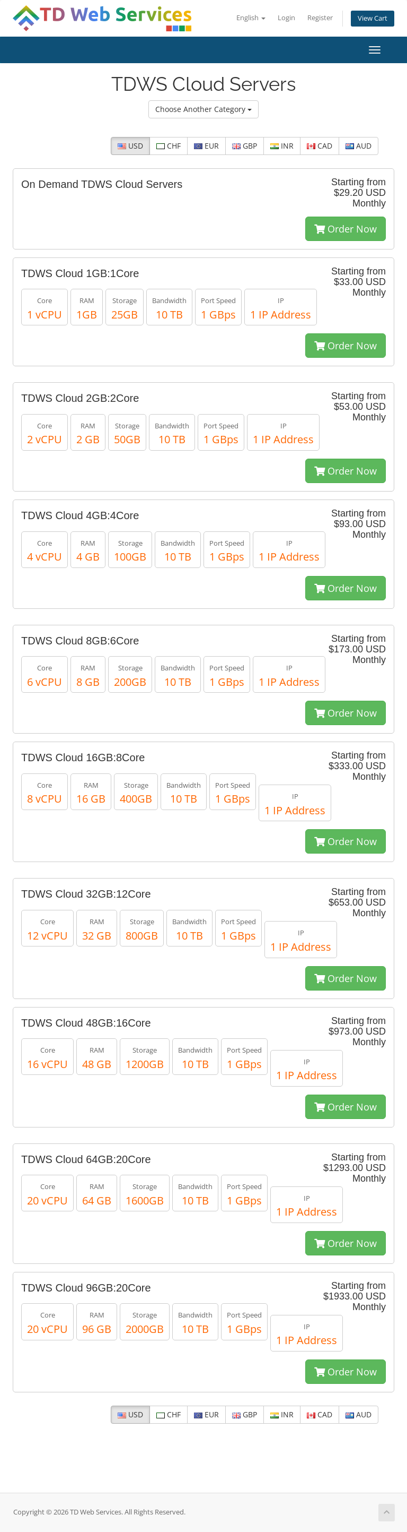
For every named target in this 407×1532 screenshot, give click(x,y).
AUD (358, 146)
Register (320, 17)
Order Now (345, 228)
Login (286, 17)
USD (130, 146)
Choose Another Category (203, 109)
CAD (319, 146)
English (251, 17)
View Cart (372, 18)
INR (282, 146)
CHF (168, 146)
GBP (244, 146)
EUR (206, 146)
